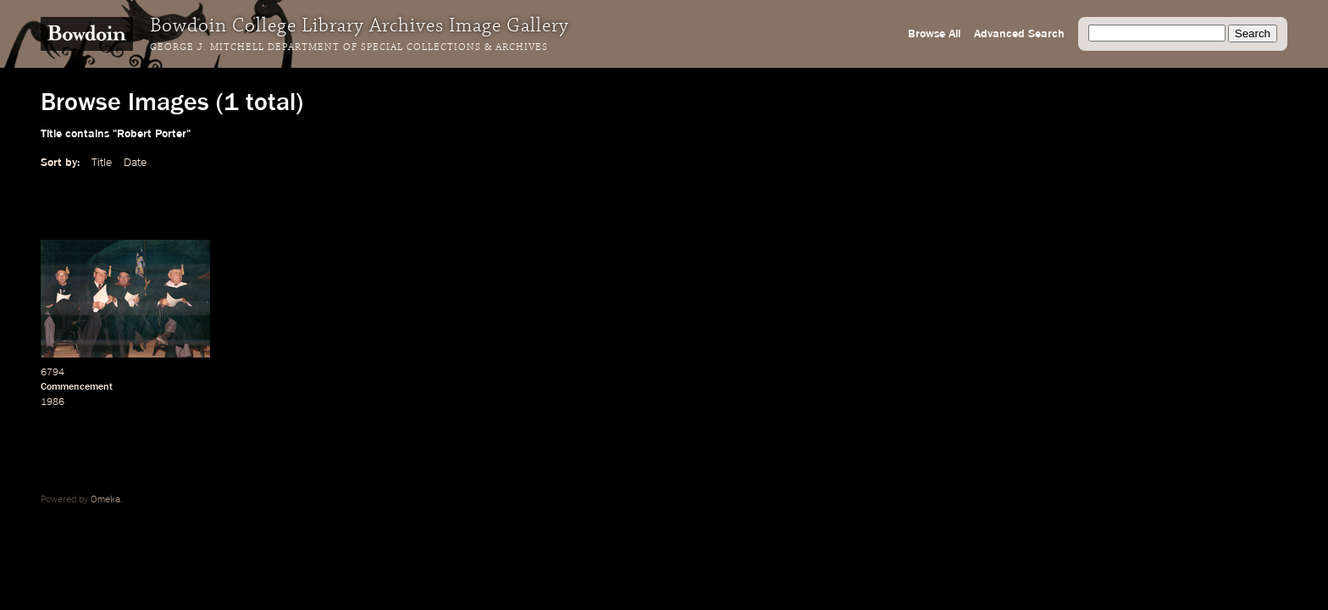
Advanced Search (1019, 34)
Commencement (77, 387)
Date (135, 163)
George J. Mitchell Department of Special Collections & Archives (349, 47)
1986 (52, 402)
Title (101, 163)
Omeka (105, 500)
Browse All (934, 34)
